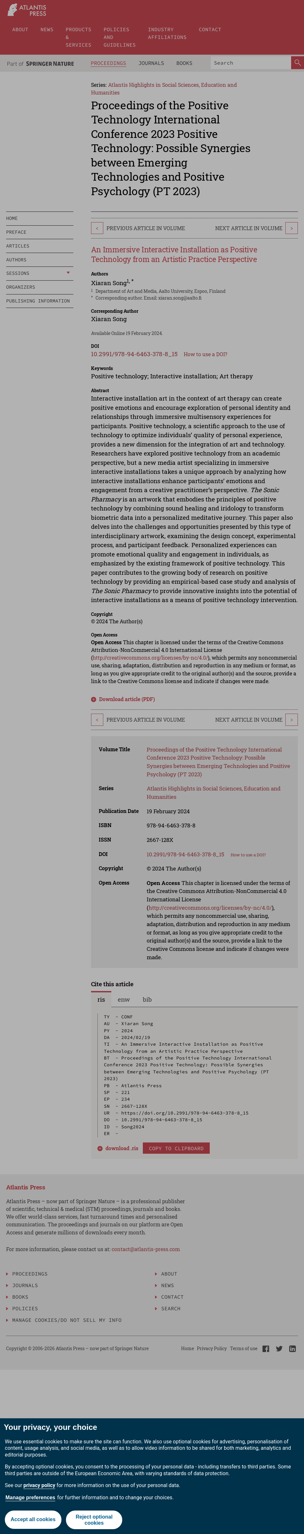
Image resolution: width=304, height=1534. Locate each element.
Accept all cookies (33, 1520)
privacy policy (39, 1485)
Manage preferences (30, 1497)
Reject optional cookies (94, 1520)
